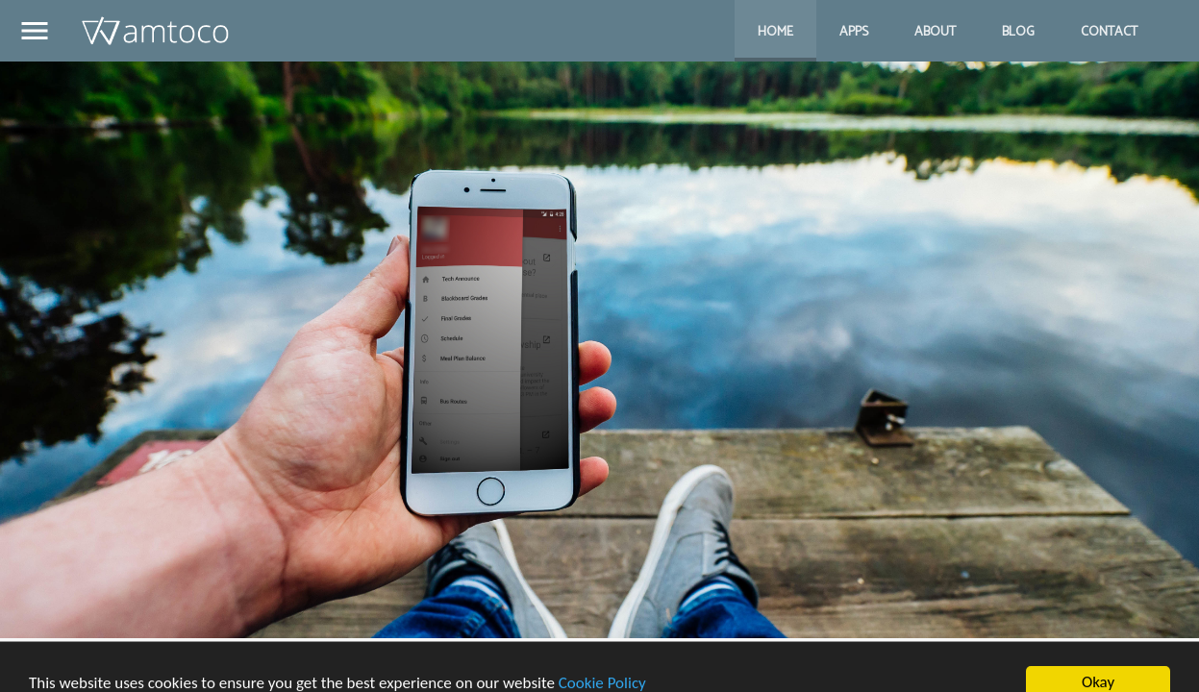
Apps (853, 32)
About (935, 32)
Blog (1018, 32)
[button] (35, 34)
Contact (1109, 32)
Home (775, 32)
